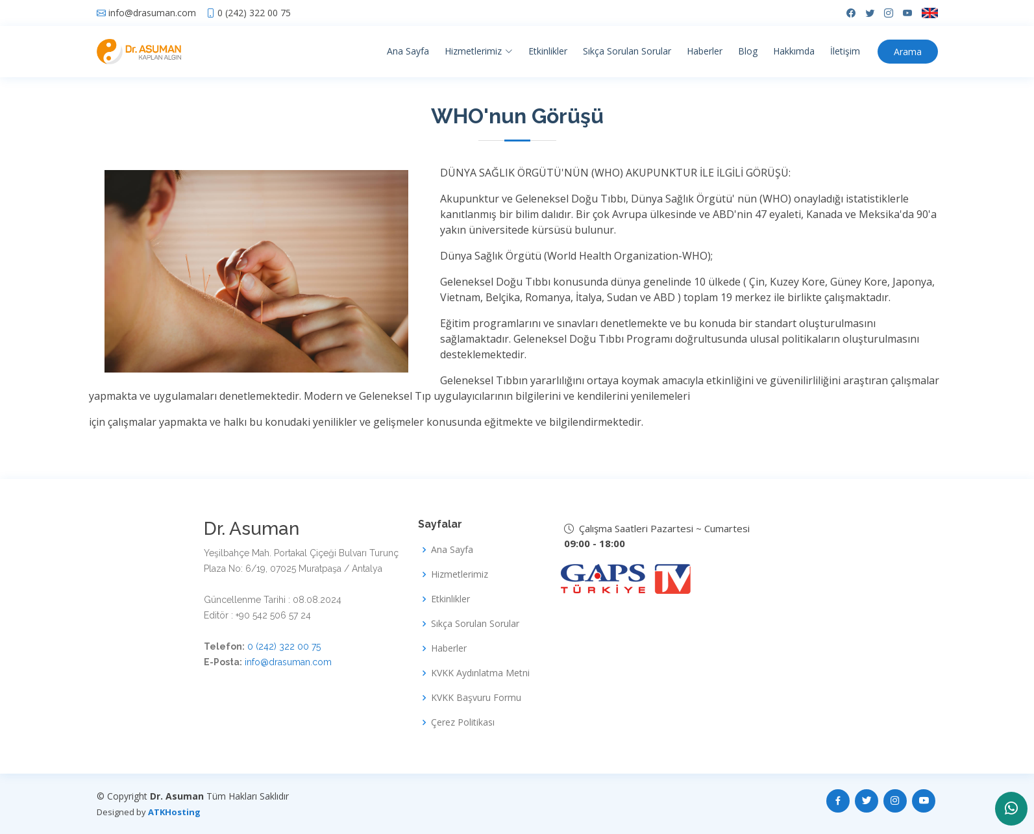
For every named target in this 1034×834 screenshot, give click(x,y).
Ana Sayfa (408, 51)
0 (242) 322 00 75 (254, 13)
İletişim (845, 51)
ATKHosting (174, 812)
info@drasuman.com (152, 13)
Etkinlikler (547, 51)
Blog (747, 51)
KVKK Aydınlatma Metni (480, 673)
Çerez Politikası (463, 722)
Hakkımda (794, 51)
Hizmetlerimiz (459, 574)
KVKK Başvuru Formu (476, 697)
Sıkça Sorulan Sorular (627, 51)
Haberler (704, 51)
